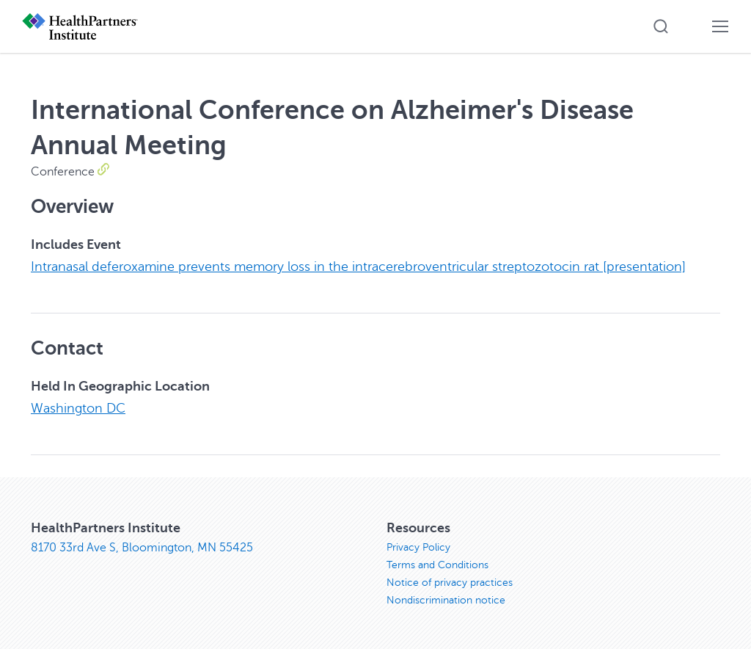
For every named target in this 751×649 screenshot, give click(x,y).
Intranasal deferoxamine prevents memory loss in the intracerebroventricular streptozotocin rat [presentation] (358, 266)
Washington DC (78, 408)
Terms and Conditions (437, 564)
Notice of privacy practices (450, 582)
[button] (661, 26)
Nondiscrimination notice (446, 600)
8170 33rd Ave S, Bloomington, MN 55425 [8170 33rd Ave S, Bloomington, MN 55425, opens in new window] (142, 547)
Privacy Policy (418, 547)
